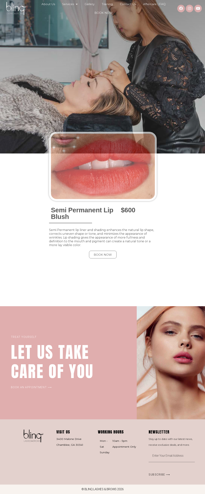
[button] (103, 208)
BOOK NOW (103, 9)
